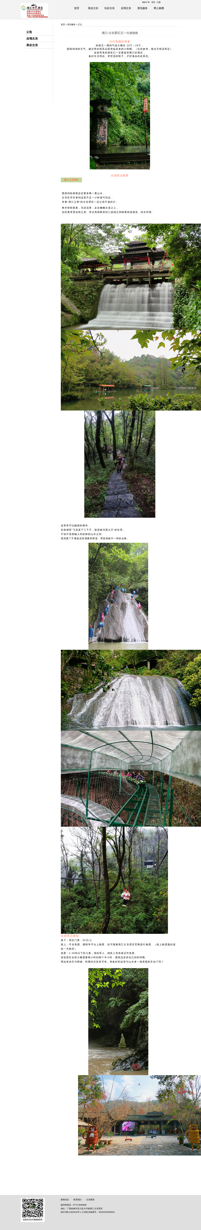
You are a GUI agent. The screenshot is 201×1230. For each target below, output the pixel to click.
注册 (159, 2)
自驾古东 (126, 8)
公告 (29, 32)
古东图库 (90, 1199)
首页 (76, 8)
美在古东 (93, 8)
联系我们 (77, 1199)
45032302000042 (107, 1212)
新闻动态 (65, 1199)
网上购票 (159, 8)
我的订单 (146, 2)
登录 (153, 2)
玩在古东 (109, 8)
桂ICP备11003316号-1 (71, 1212)
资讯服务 (142, 8)
